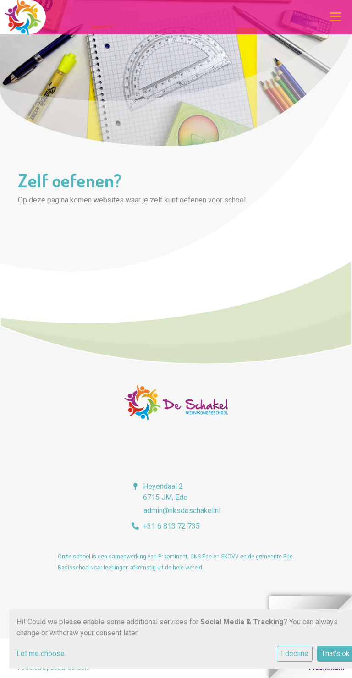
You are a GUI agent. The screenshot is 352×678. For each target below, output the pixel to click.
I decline (294, 653)
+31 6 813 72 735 (171, 526)
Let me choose (40, 653)
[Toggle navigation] (335, 16)
